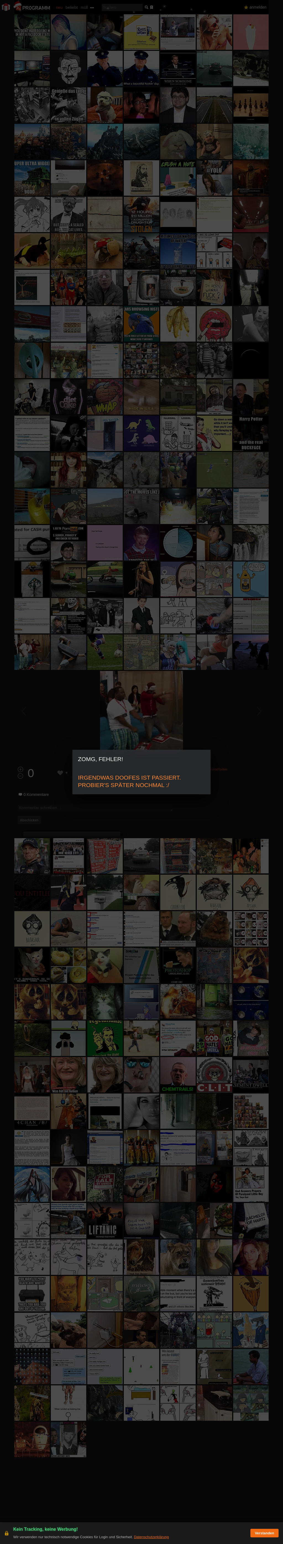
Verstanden (264, 1533)
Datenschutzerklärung (151, 1537)
